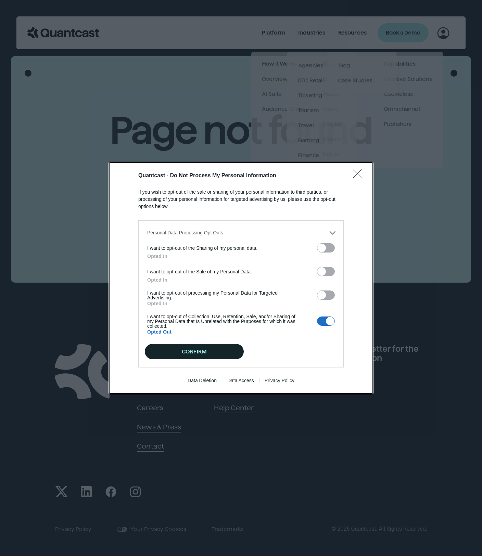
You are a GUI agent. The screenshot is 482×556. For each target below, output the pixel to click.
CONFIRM (194, 351)
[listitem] (241, 232)
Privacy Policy (279, 380)
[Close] (359, 175)
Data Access (240, 380)
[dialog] (241, 278)
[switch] (326, 248)
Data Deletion (202, 380)
